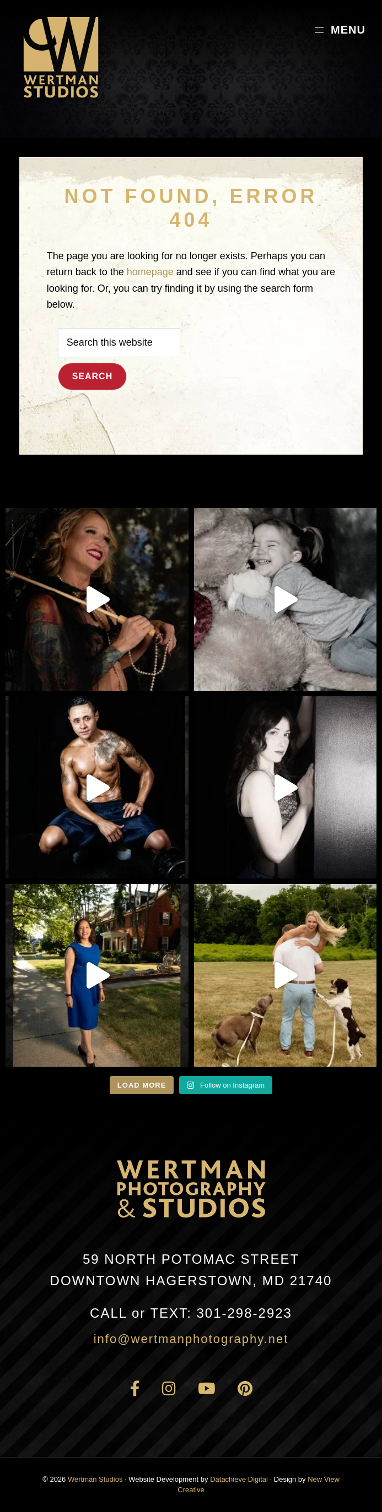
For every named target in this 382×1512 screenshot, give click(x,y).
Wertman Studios (95, 1479)
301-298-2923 (191, 1313)
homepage (150, 271)
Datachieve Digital (239, 1479)
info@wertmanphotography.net (191, 1339)
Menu (339, 30)
